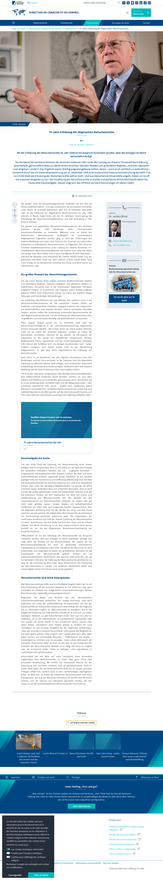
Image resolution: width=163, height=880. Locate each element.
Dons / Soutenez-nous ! (122, 853)
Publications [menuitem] (92, 22)
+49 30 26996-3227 (119, 245)
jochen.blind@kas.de (120, 240)
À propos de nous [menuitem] (120, 22)
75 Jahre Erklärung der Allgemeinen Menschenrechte (104, 28)
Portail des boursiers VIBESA (124, 834)
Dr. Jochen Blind (118, 216)
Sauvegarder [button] (15, 875)
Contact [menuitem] (146, 22)
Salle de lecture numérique (123, 844)
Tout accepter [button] (41, 875)
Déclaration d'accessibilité (88, 863)
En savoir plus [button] (21, 844)
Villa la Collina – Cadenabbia (124, 849)
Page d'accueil (18, 28)
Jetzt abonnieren (81, 806)
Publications (70, 28)
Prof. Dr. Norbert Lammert (81, 144)
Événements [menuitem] (67, 22)
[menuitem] (16, 22)
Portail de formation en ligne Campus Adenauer (126, 828)
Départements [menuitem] (40, 22)
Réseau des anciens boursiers (125, 839)
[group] (28, 749)
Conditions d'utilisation (61, 863)
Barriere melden (111, 863)
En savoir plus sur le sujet (124, 298)
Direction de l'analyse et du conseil (45, 28)
